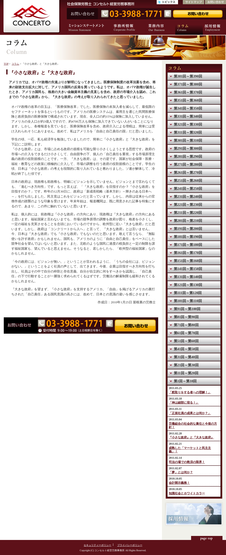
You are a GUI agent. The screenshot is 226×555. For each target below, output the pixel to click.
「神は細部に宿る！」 (184, 402)
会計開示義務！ (179, 483)
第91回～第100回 (187, 309)
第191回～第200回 (188, 229)
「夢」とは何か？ (181, 472)
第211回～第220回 (188, 213)
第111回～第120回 (188, 293)
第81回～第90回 (186, 317)
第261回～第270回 (188, 172)
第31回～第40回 (186, 357)
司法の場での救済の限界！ (187, 462)
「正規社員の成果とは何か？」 (190, 413)
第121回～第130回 (188, 285)
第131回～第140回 (188, 277)
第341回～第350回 (188, 108)
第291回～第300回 (188, 148)
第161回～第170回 (188, 253)
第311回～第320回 (188, 132)
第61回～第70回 (186, 333)
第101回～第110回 (188, 301)
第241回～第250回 (188, 189)
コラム (15, 63)
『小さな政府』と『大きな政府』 (191, 437)
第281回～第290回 (188, 156)
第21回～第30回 (186, 365)
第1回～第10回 (185, 381)
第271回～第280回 (188, 164)
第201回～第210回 (188, 221)
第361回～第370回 (188, 92)
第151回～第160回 (188, 261)
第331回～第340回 (188, 116)
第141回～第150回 (188, 269)
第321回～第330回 (188, 124)
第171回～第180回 (188, 245)
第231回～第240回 (188, 197)
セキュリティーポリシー (97, 545)
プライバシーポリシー (129, 545)
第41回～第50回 (186, 349)
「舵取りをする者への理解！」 (190, 392)
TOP (6, 63)
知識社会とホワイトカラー (187, 493)
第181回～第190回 (188, 237)
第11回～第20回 (186, 373)
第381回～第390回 (188, 76)
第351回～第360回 (188, 100)
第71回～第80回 (186, 325)
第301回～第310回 (188, 140)
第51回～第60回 (186, 341)
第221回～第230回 (188, 205)
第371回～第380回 (188, 84)
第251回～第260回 (188, 180)
